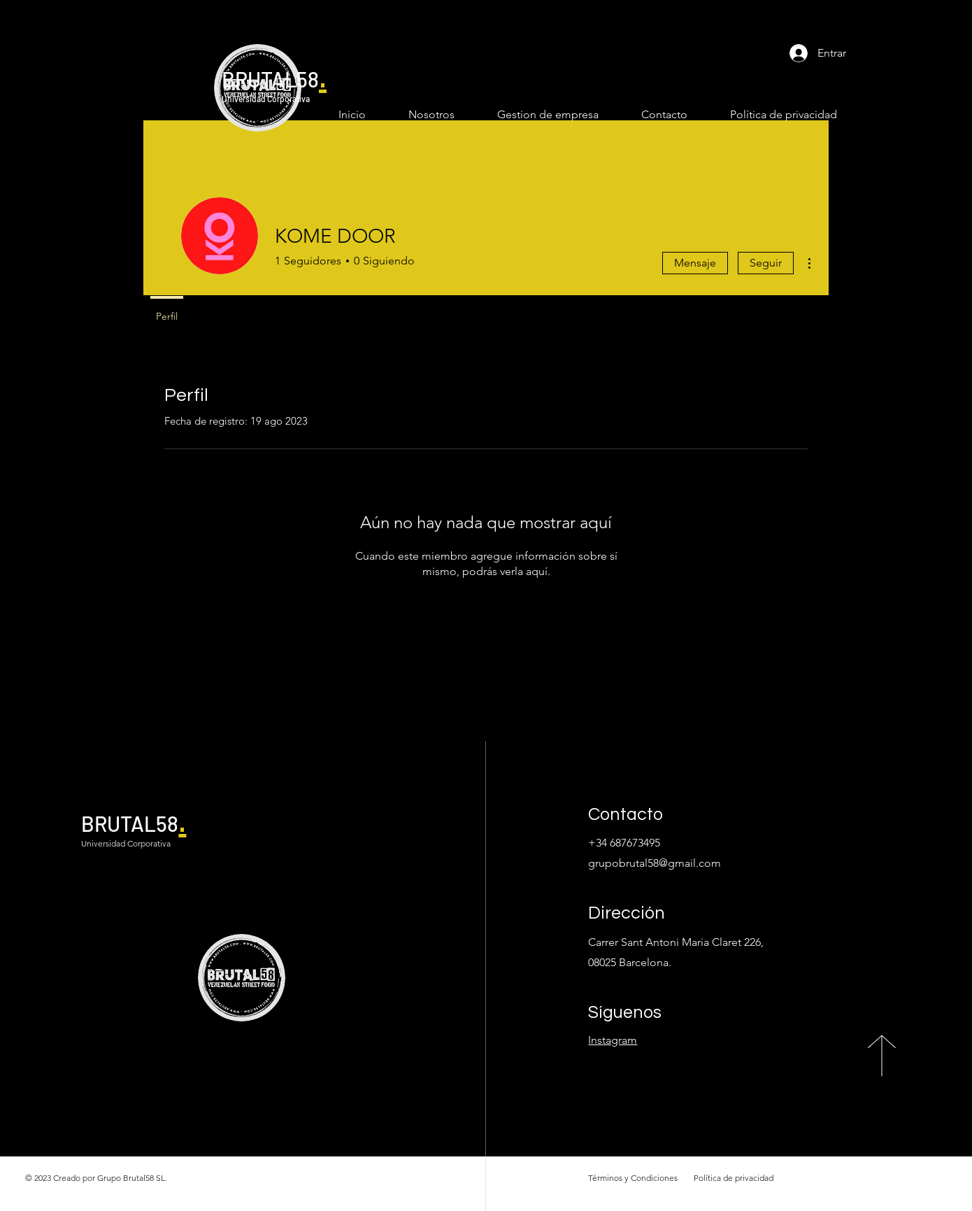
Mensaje (695, 262)
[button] (537, 114)
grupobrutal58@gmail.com (654, 863)
